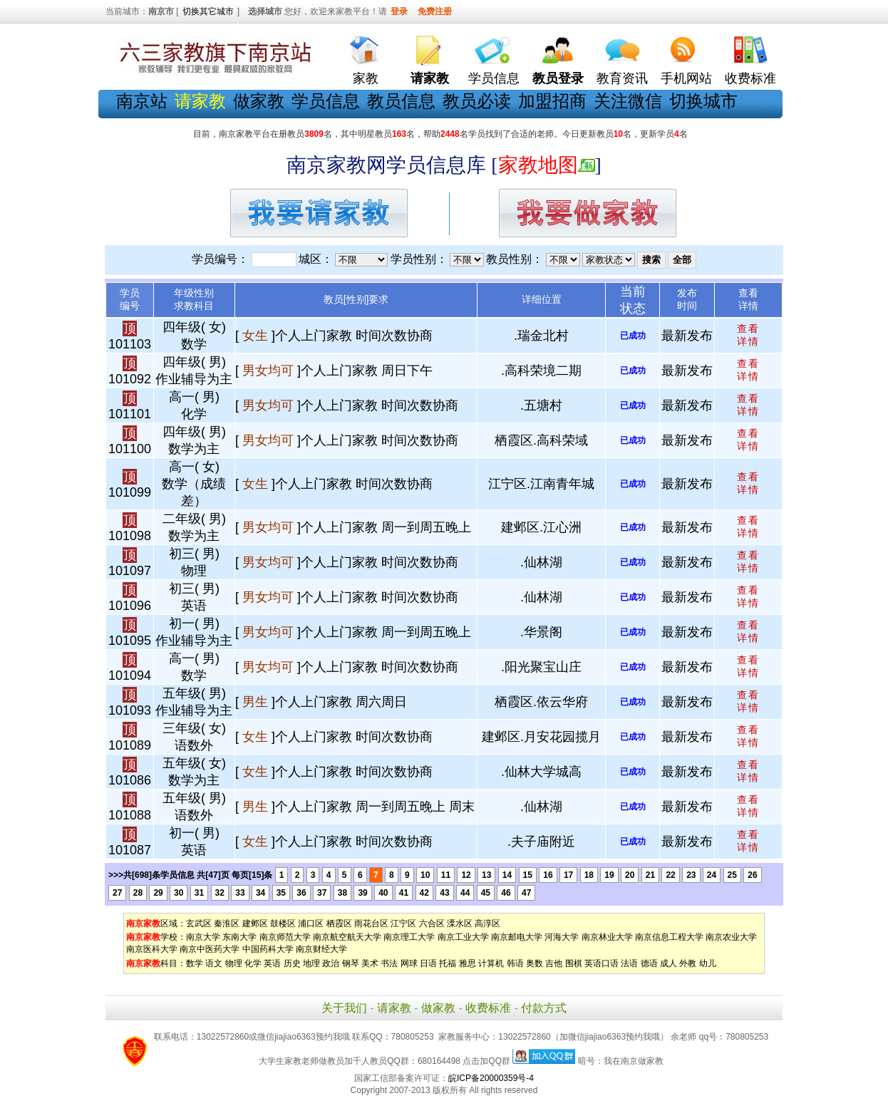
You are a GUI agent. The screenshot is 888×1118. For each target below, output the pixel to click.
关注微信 (628, 100)
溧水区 (460, 923)
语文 (213, 963)
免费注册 (435, 11)
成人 (668, 963)
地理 (311, 963)
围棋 (573, 963)
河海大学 (561, 937)
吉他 (553, 963)
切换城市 (703, 100)
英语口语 (601, 963)
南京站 (141, 100)
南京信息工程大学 (669, 937)
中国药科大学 (268, 949)
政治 (330, 963)
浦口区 (311, 923)
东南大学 (239, 937)
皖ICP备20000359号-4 (491, 1078)
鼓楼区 (283, 923)
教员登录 (558, 78)
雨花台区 (371, 923)
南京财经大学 (321, 949)
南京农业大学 (731, 937)
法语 (629, 963)
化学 (253, 963)
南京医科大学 (151, 949)
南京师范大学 (285, 937)
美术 (369, 963)
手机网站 (686, 78)
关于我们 (344, 1008)
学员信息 (494, 78)
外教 (687, 963)
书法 (389, 963)
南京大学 (203, 937)
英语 (272, 963)
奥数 (534, 963)
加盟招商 (552, 100)
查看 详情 (748, 335)
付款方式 (544, 1008)
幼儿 (707, 963)
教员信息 (401, 100)
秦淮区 (226, 923)
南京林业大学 (607, 937)
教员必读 (477, 100)
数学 (194, 963)
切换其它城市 (208, 11)
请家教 (394, 1008)
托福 (447, 963)
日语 (428, 963)
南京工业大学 (463, 937)
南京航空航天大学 (347, 937)
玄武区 (199, 923)
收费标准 (750, 78)
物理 (233, 963)
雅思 (467, 963)
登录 (399, 11)
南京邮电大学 (516, 937)
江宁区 (403, 923)
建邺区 (255, 923)
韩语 (515, 963)
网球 (409, 963)
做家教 (258, 100)
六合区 (432, 923)
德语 (649, 963)
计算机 (491, 963)
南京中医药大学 (209, 949)
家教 (365, 78)
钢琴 (350, 963)
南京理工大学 (409, 937)
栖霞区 (339, 923)
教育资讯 (622, 78)
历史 (292, 963)
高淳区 (487, 923)
